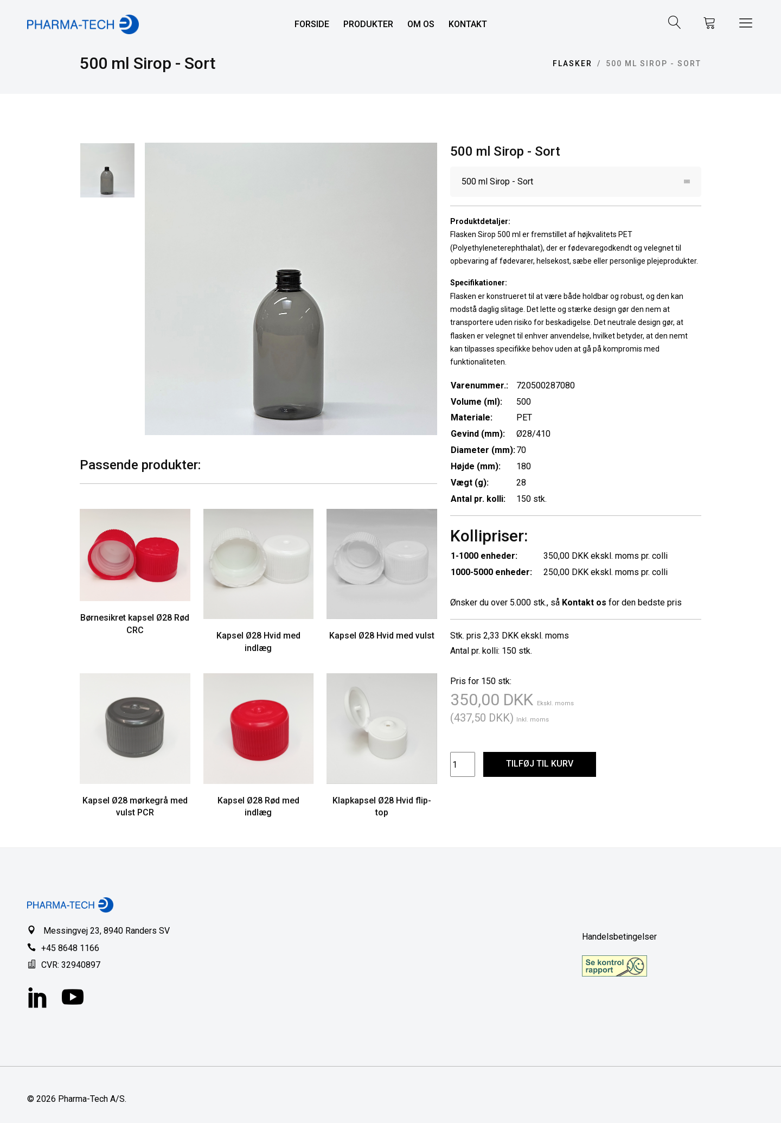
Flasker (572, 63)
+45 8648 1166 (70, 948)
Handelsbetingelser (619, 936)
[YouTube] (73, 998)
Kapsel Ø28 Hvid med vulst (381, 635)
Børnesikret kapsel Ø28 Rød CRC (134, 623)
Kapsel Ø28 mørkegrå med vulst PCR (135, 806)
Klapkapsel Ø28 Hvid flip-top (381, 806)
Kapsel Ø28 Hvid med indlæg (258, 641)
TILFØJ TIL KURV (539, 763)
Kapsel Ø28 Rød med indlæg (258, 806)
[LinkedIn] (38, 998)
